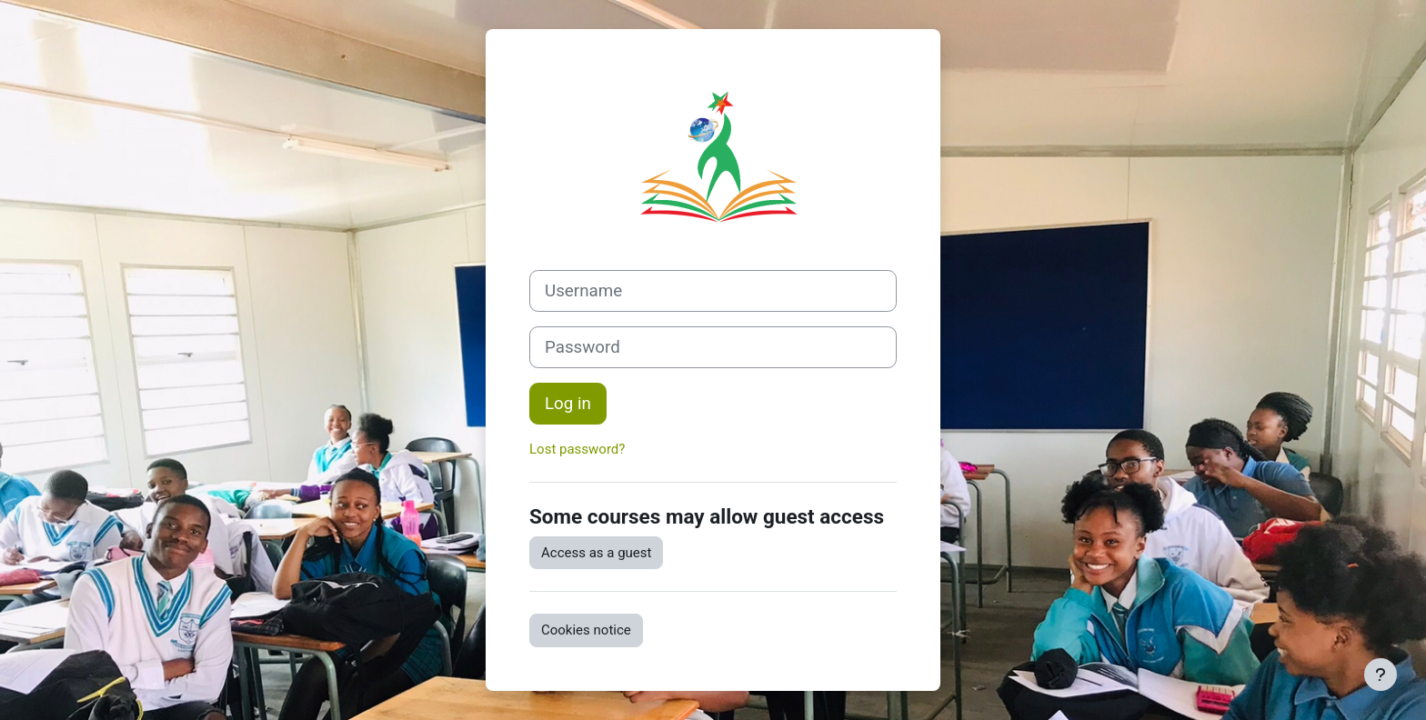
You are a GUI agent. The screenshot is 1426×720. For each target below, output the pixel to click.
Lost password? (577, 449)
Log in (568, 404)
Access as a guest (596, 553)
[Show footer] (1380, 674)
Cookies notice (586, 630)
